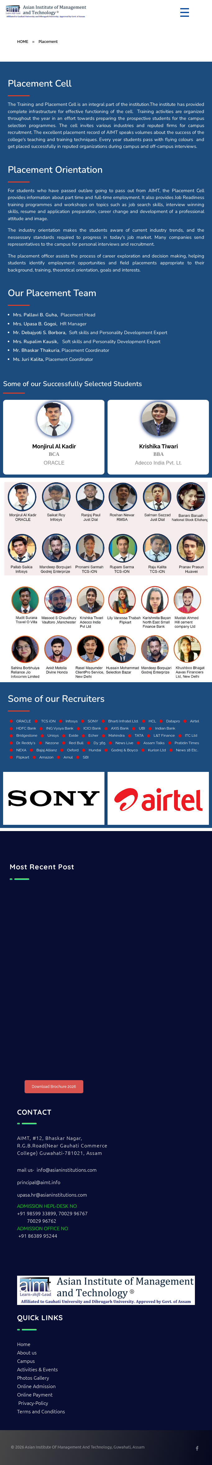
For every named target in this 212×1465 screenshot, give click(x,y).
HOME (22, 42)
